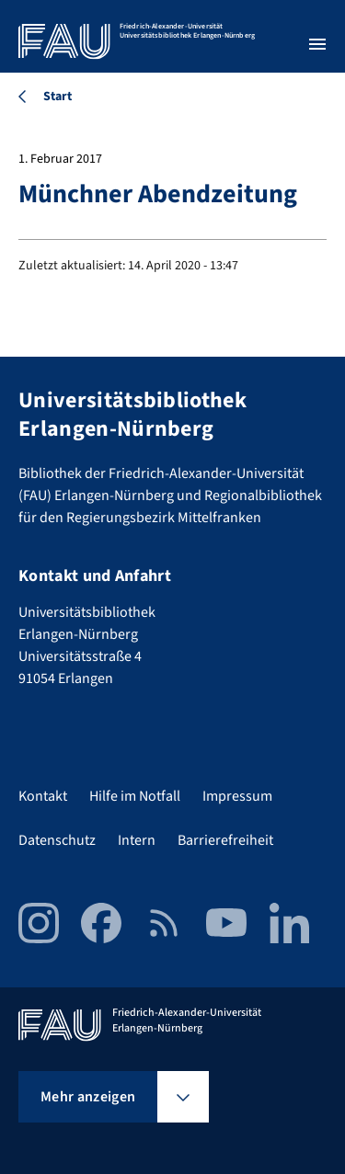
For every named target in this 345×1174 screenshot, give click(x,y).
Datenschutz (57, 840)
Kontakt (42, 796)
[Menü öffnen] (317, 44)
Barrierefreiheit (225, 840)
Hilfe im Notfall (134, 796)
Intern (136, 840)
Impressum (237, 796)
